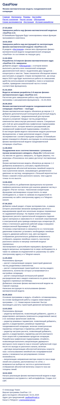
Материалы (16, 17)
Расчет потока (26, 19)
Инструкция (29, 22)
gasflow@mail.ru (32, 397)
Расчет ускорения (10, 19)
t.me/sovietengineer (27, 400)
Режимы (26, 17)
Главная (6, 17)
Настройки (36, 17)
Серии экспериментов (12, 22)
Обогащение (39, 19)
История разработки (44, 22)
